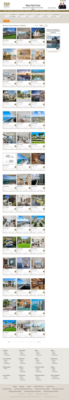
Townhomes (7, 355)
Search (21, 386)
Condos (5, 353)
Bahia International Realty (42, 394)
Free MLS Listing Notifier (32, 391)
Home (15, 386)
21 (34, 342)
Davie (36, 350)
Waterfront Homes (39, 375)
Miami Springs (6, 367)
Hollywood (21, 358)
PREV (9, 342)
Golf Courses (22, 375)
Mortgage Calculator (42, 389)
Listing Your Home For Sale (23, 389)
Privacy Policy (47, 397)
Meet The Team (39, 386)
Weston (53, 367)
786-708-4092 (21, 394)
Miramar (21, 367)
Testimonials (7, 389)
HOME (5, 11)
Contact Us (50, 386)
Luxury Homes (6, 375)
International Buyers (51, 391)
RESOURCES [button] (50, 11)
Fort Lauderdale (7, 358)
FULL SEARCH (28, 11)
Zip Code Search (56, 378)
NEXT (38, 342)
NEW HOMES (10, 11)
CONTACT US (56, 11)
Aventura (5, 350)
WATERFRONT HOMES (19, 11)
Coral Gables (22, 350)
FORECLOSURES (35, 11)
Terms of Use (54, 397)
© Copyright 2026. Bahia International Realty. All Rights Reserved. (25, 397)
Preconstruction (58, 389)
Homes (5, 352)
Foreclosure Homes (15, 391)
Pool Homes (55, 377)
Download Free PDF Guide (53, 43)
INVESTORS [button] (43, 11)
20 (31, 342)
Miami (36, 358)
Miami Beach (54, 358)
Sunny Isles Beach (39, 367)
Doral (52, 350)
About (29, 386)
